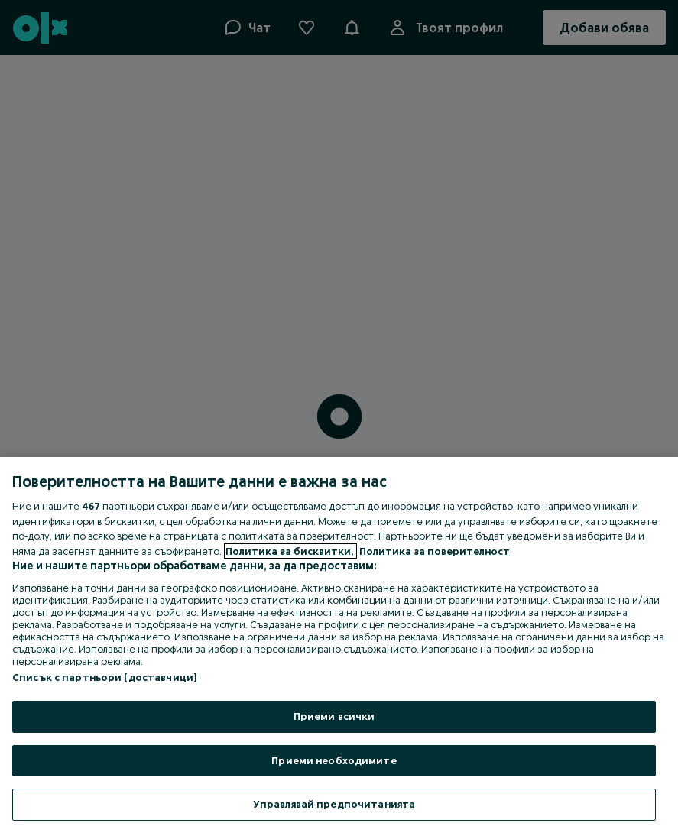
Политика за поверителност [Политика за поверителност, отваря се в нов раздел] (434, 551)
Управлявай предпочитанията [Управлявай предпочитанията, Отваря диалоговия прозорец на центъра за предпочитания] (334, 804)
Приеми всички (334, 716)
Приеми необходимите (333, 760)
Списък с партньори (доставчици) (104, 677)
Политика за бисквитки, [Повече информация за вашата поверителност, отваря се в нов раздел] (290, 551)
